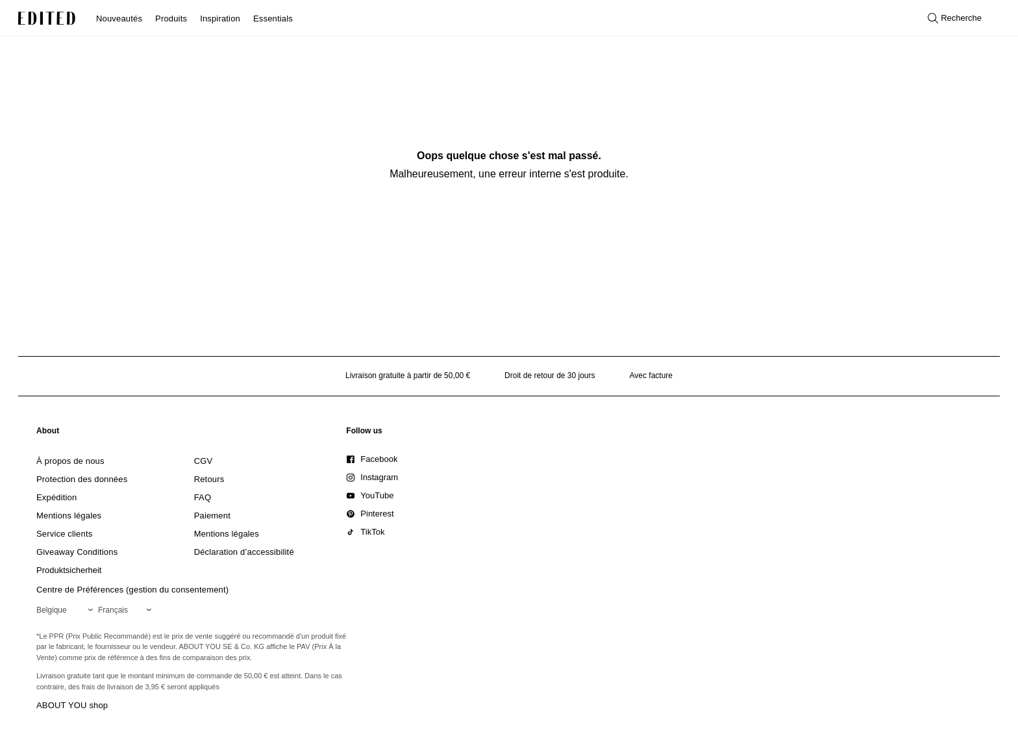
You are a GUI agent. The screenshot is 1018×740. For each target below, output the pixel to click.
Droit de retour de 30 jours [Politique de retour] (549, 375)
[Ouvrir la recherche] (955, 18)
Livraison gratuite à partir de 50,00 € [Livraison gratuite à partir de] (407, 375)
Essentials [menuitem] (273, 18)
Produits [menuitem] (171, 18)
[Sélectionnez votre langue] (127, 610)
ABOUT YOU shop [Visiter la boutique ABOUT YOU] (72, 705)
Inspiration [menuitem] (220, 18)
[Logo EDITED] (46, 18)
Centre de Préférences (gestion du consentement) (132, 589)
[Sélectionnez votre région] (67, 610)
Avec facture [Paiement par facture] (651, 375)
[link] (48, 433)
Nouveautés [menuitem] (119, 18)
